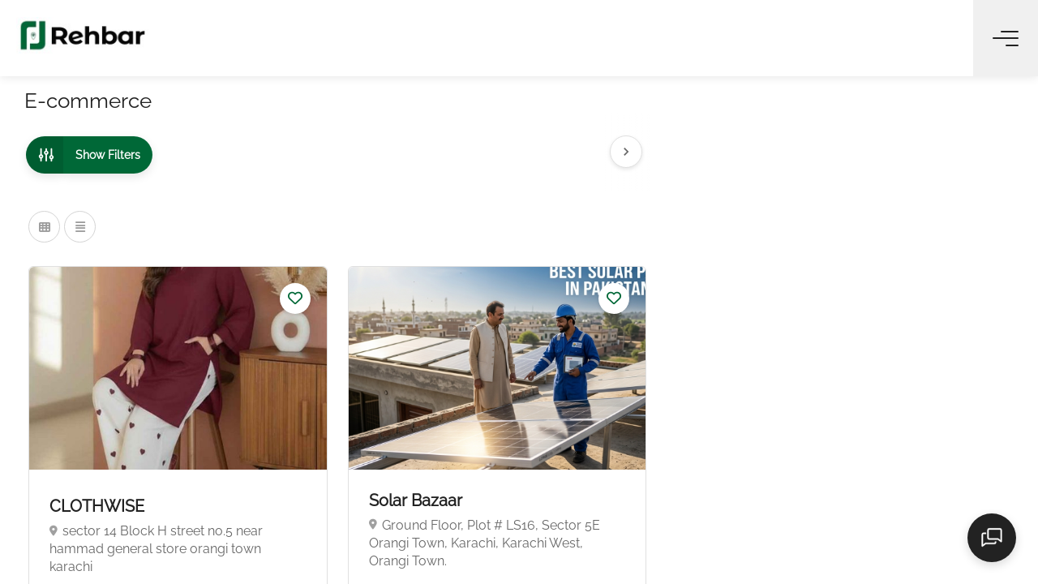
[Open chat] (997, 543)
